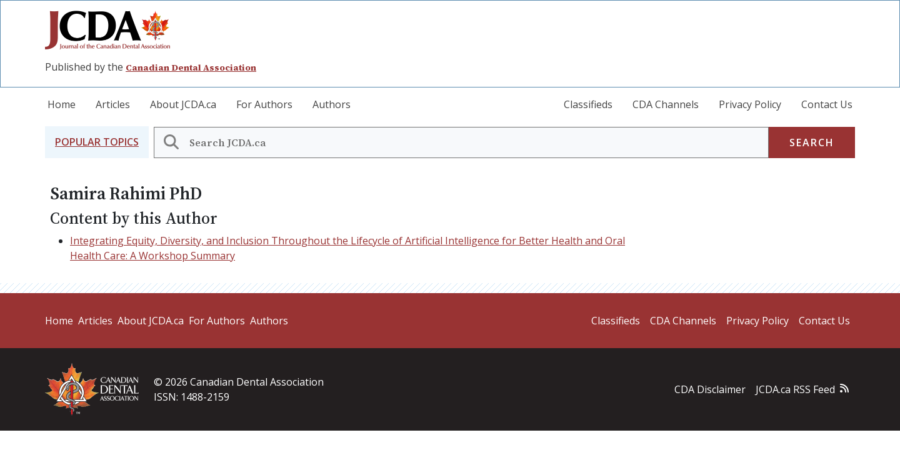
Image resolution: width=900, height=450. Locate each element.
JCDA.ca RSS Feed (795, 389)
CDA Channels (665, 104)
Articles (113, 104)
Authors (331, 104)
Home (62, 104)
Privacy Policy (750, 104)
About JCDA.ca (183, 104)
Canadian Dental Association (191, 67)
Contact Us (826, 104)
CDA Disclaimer (710, 389)
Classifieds (588, 104)
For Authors (264, 104)
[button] (97, 142)
